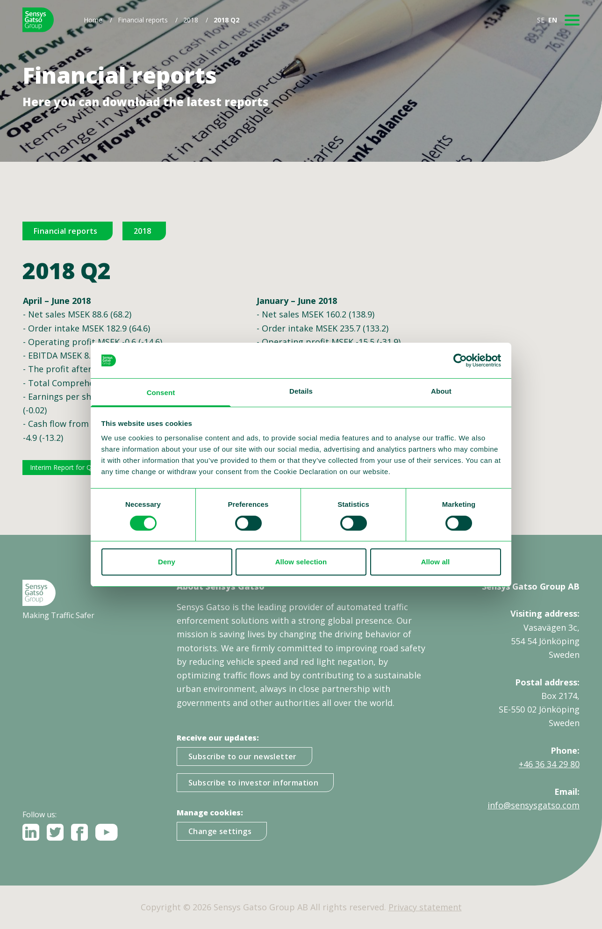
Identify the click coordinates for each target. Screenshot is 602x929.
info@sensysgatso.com (533, 805)
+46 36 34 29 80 (549, 764)
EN (552, 19)
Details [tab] (301, 391)
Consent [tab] (161, 392)
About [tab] (441, 391)
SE (541, 19)
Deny (166, 562)
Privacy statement (425, 907)
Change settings (219, 831)
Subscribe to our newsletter (242, 756)
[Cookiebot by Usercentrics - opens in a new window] (460, 360)
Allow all (435, 562)
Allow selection (301, 562)
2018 (190, 19)
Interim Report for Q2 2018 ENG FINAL (89, 467)
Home (93, 19)
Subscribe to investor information (253, 783)
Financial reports (143, 19)
